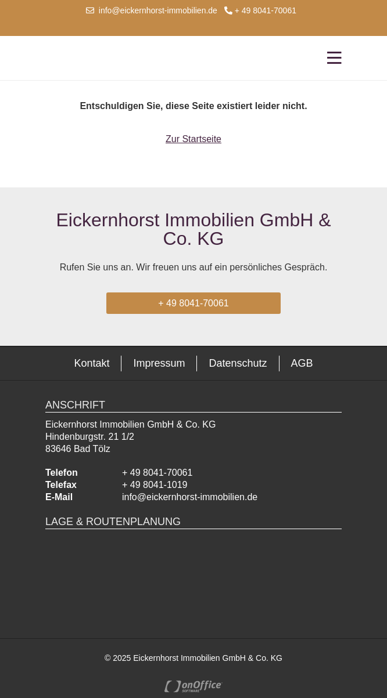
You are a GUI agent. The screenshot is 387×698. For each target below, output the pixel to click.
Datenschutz (238, 363)
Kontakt (91, 363)
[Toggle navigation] (331, 58)
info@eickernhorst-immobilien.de (151, 10)
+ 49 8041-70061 (260, 10)
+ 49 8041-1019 (155, 485)
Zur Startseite (193, 139)
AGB (302, 363)
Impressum (159, 363)
